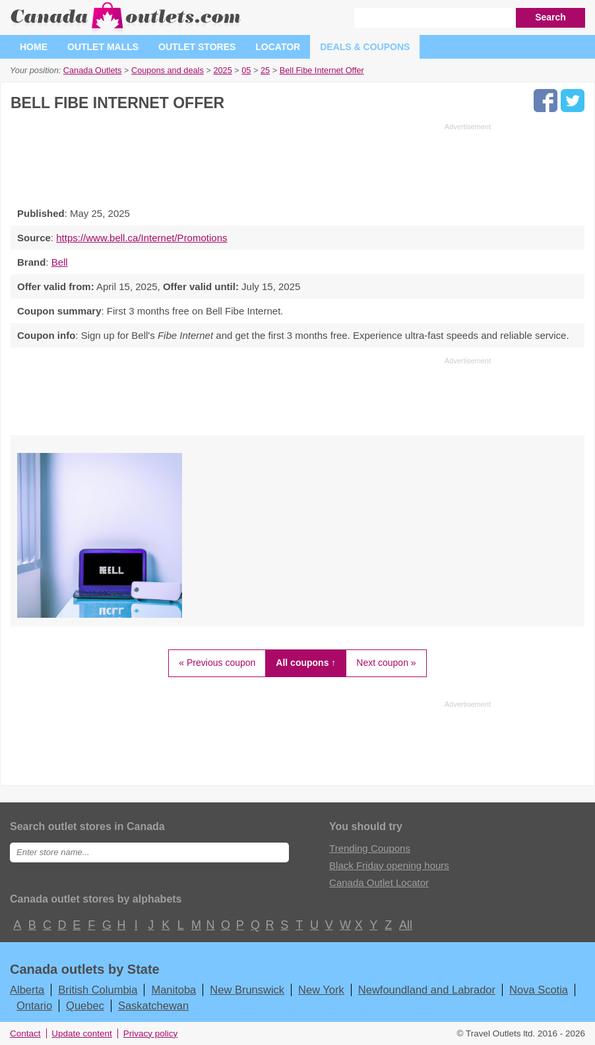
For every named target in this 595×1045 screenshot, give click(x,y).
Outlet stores (196, 47)
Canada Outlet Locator (379, 882)
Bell (59, 262)
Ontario (34, 1005)
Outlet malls (103, 47)
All (405, 925)
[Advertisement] (251, 161)
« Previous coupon (217, 662)
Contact (25, 1033)
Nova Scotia (538, 990)
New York (321, 990)
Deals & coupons (365, 47)
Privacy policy (150, 1033)
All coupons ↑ (306, 662)
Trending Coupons (369, 848)
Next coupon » (386, 662)
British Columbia (97, 990)
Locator (277, 47)
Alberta (27, 990)
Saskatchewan (153, 1005)
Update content (81, 1033)
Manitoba (173, 990)
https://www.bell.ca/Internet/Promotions (141, 237)
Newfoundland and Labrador (426, 990)
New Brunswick (247, 990)
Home (33, 47)
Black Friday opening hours (389, 865)
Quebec (85, 1005)
